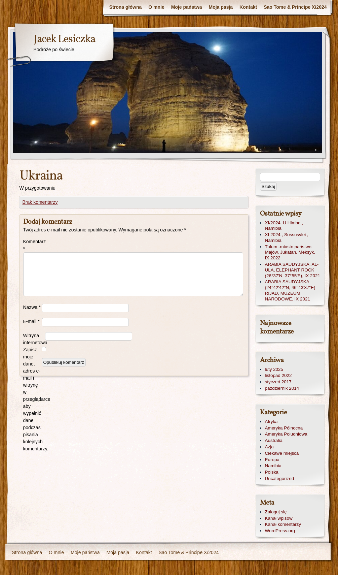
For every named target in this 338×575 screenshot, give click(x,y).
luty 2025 (274, 369)
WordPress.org (280, 530)
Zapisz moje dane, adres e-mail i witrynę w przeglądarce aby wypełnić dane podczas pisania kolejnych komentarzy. (32, 399)
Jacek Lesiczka (64, 39)
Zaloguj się (276, 511)
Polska (271, 472)
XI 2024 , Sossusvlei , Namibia (286, 237)
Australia (274, 440)
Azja (269, 446)
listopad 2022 (278, 375)
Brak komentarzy (40, 202)
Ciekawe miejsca (282, 453)
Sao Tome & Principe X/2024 (295, 7)
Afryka (271, 421)
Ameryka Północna (284, 427)
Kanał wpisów (279, 518)
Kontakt (248, 7)
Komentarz (32, 245)
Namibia (273, 465)
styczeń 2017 (278, 381)
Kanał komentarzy (283, 524)
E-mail (31, 321)
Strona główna (125, 7)
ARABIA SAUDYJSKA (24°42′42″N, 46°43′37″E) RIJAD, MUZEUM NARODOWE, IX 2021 (290, 290)
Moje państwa (186, 7)
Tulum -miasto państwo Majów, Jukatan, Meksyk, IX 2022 (290, 252)
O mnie (156, 7)
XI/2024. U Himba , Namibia (284, 225)
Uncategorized (279, 478)
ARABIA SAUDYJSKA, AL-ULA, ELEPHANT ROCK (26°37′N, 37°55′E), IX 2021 (292, 270)
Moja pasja (221, 7)
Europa (272, 459)
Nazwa (32, 307)
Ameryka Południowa (286, 434)
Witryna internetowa (34, 339)
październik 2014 (282, 388)
